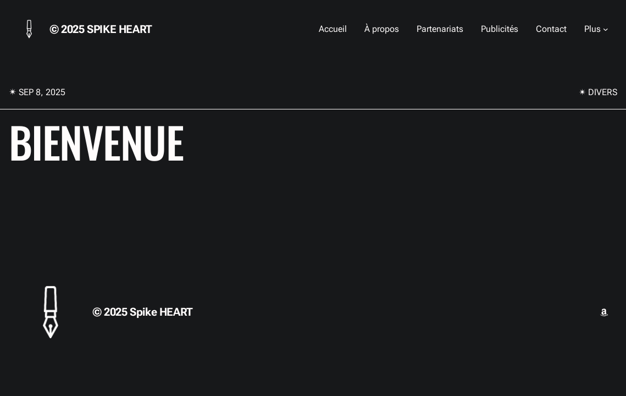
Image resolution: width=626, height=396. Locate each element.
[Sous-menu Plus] (605, 29)
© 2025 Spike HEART (100, 29)
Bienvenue (96, 141)
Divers (602, 92)
